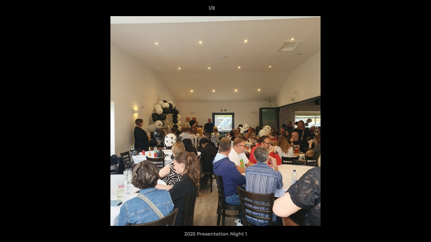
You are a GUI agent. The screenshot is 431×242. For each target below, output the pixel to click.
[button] (403, 10)
